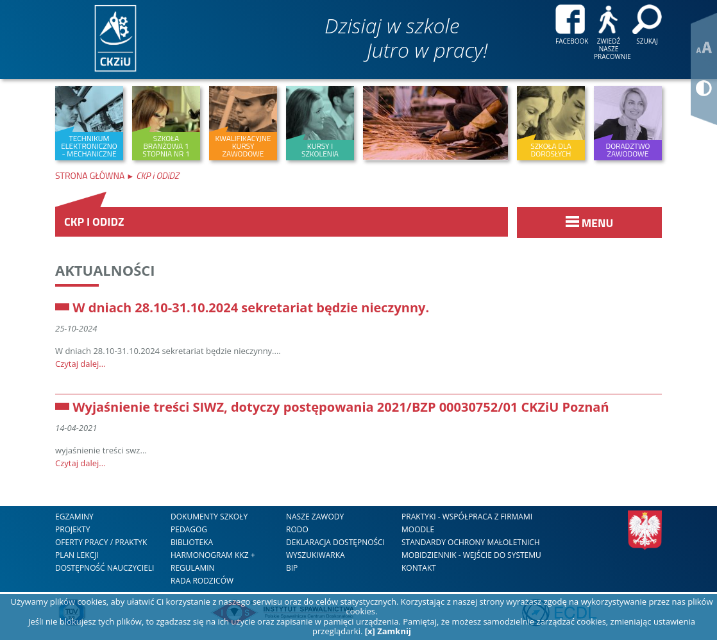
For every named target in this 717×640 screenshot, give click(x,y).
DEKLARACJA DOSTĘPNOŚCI (335, 542)
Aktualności (105, 270)
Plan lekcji (77, 555)
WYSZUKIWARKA (315, 555)
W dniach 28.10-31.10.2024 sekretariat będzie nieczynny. (250, 307)
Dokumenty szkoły (209, 516)
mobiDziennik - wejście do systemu (471, 555)
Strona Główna (90, 175)
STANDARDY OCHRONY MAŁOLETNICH (470, 542)
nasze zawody (315, 516)
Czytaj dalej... (80, 363)
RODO (297, 529)
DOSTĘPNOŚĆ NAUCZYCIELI (104, 567)
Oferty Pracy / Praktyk (101, 542)
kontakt (418, 567)
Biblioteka (192, 542)
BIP (292, 567)
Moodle (417, 529)
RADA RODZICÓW (202, 580)
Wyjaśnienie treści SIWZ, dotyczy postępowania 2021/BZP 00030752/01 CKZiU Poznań (340, 407)
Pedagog (189, 529)
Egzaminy (74, 516)
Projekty (72, 529)
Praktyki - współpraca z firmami (466, 516)
